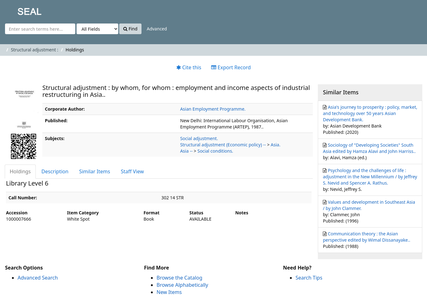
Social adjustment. (199, 138)
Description (54, 171)
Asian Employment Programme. (212, 109)
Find (130, 29)
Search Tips (309, 277)
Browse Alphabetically (182, 284)
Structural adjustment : (34, 50)
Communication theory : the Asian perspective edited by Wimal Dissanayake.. (366, 237)
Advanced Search (38, 277)
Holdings (20, 171)
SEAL (17, 9)
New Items (169, 292)
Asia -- (186, 151)
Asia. (275, 145)
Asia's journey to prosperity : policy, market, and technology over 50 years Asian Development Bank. (370, 113)
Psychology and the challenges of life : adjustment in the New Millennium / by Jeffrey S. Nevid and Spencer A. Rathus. (370, 176)
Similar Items (94, 171)
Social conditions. (215, 151)
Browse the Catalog (179, 277)
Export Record (231, 67)
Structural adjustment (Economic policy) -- (223, 145)
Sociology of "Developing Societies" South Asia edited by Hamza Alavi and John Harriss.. (369, 148)
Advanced (157, 29)
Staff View (132, 171)
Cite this (188, 67)
